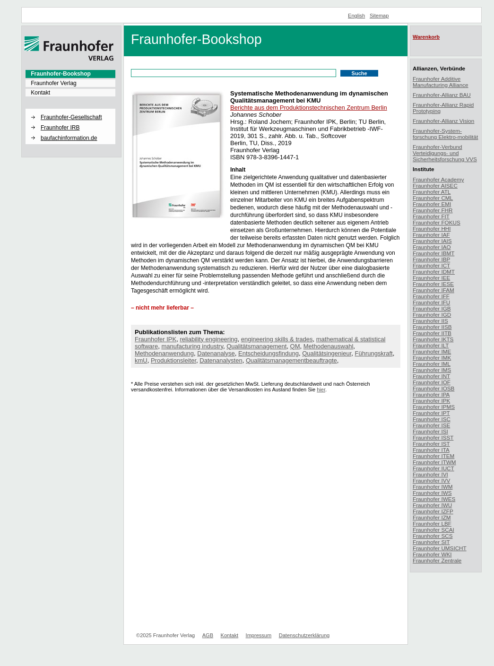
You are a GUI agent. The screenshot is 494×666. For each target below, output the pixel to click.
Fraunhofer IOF (432, 382)
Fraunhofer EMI (432, 204)
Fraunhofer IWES (434, 499)
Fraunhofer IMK (432, 358)
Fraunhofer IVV (431, 480)
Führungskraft (374, 353)
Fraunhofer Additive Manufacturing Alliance (440, 82)
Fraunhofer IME (432, 351)
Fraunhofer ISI (430, 431)
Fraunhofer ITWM (434, 462)
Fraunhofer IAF (431, 235)
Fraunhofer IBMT (433, 253)
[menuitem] (70, 74)
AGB (207, 635)
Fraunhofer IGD (432, 314)
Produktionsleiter (173, 360)
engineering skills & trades (277, 339)
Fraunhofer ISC (432, 419)
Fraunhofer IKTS (433, 339)
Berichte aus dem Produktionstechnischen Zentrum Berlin (308, 107)
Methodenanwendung (164, 353)
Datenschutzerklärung (304, 635)
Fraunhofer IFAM (433, 290)
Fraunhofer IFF (431, 296)
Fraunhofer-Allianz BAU (442, 95)
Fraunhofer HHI (432, 228)
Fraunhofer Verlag (54, 83)
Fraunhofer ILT (431, 345)
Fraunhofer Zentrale (437, 560)
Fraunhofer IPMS (434, 407)
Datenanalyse (216, 353)
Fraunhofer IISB (432, 327)
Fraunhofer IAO (432, 247)
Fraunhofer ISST (433, 437)
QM (295, 346)
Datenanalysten (220, 360)
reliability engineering (208, 339)
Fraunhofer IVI (430, 474)
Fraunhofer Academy (438, 179)
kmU (141, 360)
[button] (70, 109)
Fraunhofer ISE (431, 425)
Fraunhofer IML (432, 364)
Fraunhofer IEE (431, 278)
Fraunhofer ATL (432, 192)
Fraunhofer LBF (432, 523)
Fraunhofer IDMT (434, 271)
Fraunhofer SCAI (433, 530)
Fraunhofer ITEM (433, 456)
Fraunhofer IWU (432, 505)
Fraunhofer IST (431, 444)
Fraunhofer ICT (431, 265)
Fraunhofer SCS (432, 536)
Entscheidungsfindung (268, 353)
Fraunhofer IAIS (432, 241)
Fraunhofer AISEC (435, 185)
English (356, 15)
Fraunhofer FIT (431, 216)
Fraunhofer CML (433, 198)
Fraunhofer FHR (432, 210)
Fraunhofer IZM (432, 517)
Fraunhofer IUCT (433, 468)
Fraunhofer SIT (431, 542)
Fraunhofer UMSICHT (440, 548)
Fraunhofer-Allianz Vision (443, 121)
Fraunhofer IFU (431, 302)
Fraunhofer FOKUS (436, 222)
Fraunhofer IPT (431, 413)
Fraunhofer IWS (432, 493)
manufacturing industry (192, 346)
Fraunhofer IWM (432, 487)
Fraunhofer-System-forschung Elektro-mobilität (445, 134)
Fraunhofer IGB (432, 308)
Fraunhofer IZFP (433, 511)
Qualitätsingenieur (326, 353)
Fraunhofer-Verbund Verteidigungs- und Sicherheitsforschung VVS (445, 153)
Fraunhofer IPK (155, 339)
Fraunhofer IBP (431, 259)
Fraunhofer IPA (431, 394)
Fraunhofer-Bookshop (61, 73)
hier (321, 389)
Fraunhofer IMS (432, 370)
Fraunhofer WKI (432, 554)
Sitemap (379, 15)
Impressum (259, 635)
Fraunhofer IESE (433, 284)
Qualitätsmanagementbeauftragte (291, 360)
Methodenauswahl (328, 346)
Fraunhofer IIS (430, 321)
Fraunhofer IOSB (433, 388)
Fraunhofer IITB (432, 333)
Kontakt (40, 92)
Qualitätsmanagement (256, 346)
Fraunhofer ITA (431, 450)
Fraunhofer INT (431, 376)
